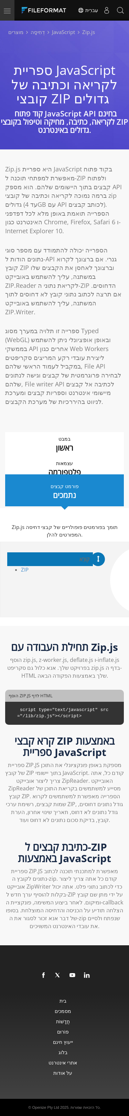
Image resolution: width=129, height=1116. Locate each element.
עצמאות (64, 468)
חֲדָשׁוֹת (63, 1021)
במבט (64, 444)
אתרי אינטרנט (63, 1062)
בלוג (62, 1052)
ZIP (25, 569)
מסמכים (63, 1011)
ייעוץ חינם (63, 1042)
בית (63, 1000)
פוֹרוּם (63, 1031)
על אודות (62, 1073)
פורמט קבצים (64, 491)
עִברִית (88, 10)
